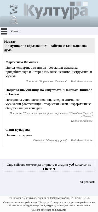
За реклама (87, 182)
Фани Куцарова (17, 130)
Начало (10, 41)
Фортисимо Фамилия (21, 62)
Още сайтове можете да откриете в (49, 167)
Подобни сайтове (82, 81)
